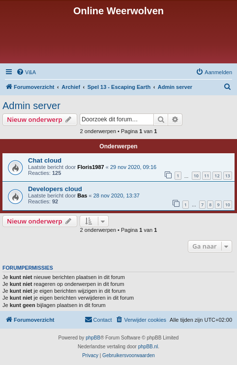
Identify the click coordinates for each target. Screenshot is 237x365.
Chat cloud (44, 160)
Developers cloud (55, 189)
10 (196, 175)
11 (206, 175)
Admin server (31, 105)
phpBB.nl (148, 346)
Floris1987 (90, 167)
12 (216, 175)
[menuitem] (26, 72)
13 (227, 175)
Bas (82, 195)
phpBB (93, 337)
